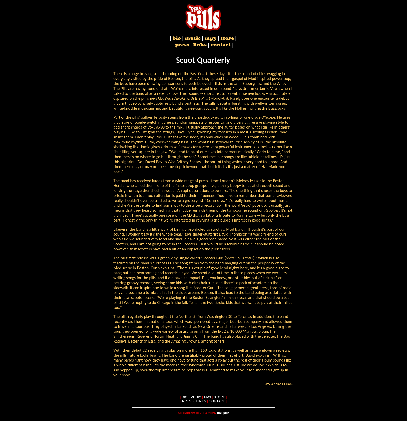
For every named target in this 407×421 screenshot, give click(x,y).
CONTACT (217, 401)
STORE (219, 397)
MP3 (207, 397)
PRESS (188, 401)
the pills (223, 413)
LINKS (201, 401)
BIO (184, 397)
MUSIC (195, 397)
